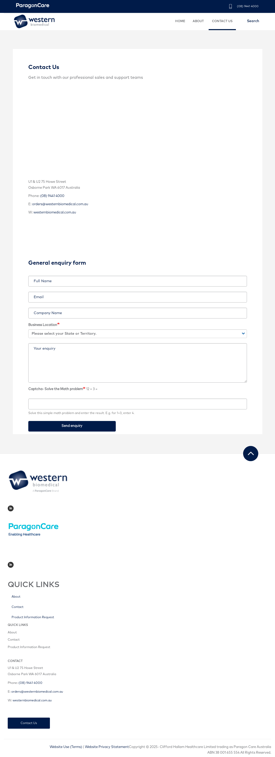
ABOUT (198, 21)
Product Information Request (33, 617)
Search (253, 21)
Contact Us (29, 723)
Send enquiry (71, 426)
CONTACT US (222, 21)
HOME (180, 21)
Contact (17, 607)
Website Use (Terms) (66, 747)
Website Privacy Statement (107, 747)
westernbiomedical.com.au (54, 212)
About (16, 596)
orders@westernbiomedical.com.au (60, 204)
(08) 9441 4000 (248, 6)
